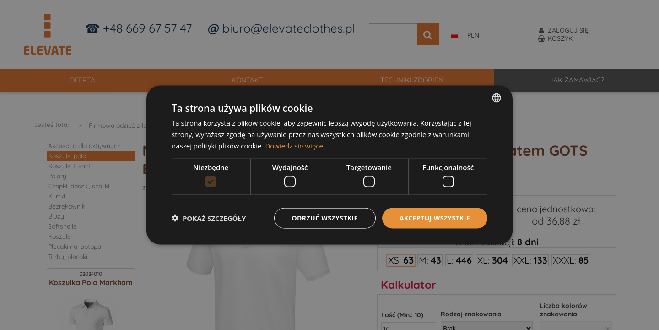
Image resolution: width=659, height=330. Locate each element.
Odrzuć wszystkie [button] (325, 218)
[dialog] (329, 165)
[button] (209, 218)
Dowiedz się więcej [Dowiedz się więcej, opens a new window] (294, 145)
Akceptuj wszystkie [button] (435, 218)
